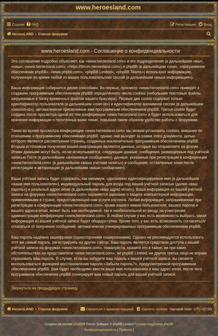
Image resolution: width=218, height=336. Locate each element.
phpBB (78, 324)
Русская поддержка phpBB (153, 324)
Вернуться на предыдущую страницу (45, 288)
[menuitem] (32, 24)
